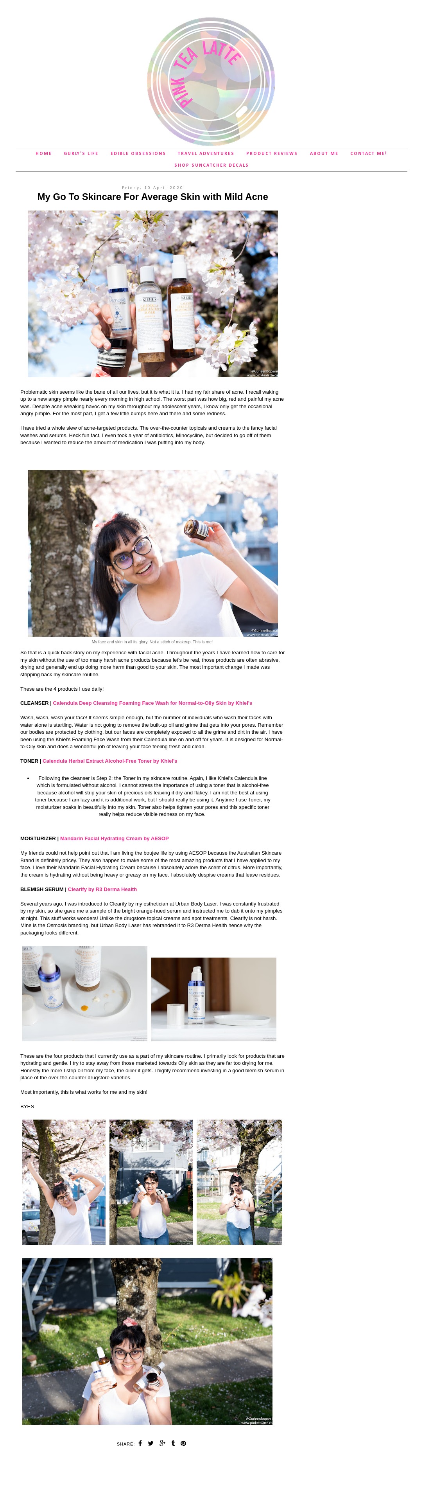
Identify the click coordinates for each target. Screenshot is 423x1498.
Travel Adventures (206, 153)
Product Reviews (272, 153)
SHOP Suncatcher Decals (211, 165)
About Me (324, 153)
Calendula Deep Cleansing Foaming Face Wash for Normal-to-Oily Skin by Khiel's (153, 703)
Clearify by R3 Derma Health (102, 889)
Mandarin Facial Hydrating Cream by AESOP (114, 838)
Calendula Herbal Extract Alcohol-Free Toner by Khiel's (110, 761)
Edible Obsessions (138, 153)
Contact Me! (368, 153)
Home (44, 153)
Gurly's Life (81, 153)
